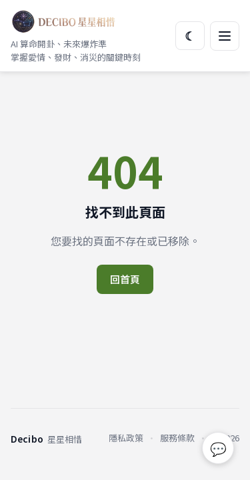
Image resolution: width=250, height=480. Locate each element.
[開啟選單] (224, 36)
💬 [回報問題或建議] (218, 448)
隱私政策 (126, 437)
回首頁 (125, 279)
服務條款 (177, 437)
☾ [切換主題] (190, 35)
